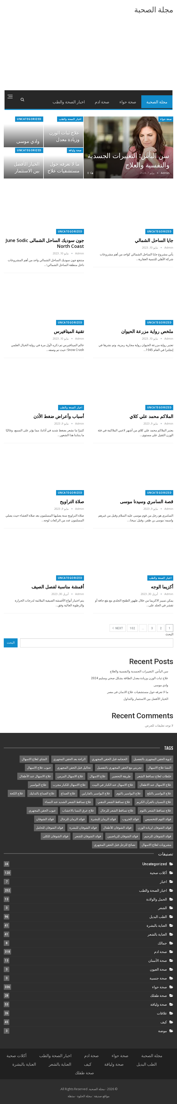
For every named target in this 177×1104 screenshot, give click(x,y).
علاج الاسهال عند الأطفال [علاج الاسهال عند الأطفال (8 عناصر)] (35, 776)
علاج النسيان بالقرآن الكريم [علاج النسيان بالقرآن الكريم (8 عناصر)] (154, 802)
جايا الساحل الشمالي (154, 240)
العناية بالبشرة (157, 925)
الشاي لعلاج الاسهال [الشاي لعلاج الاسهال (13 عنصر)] (34, 759)
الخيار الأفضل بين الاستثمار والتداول (26, 170)
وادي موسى (27, 140)
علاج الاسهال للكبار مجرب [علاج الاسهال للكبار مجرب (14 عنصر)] (69, 785)
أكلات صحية (158, 873)
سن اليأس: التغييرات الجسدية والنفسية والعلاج (128, 160)
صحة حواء (127, 102)
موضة (162, 1031)
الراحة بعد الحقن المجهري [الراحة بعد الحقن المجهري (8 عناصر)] (69, 759)
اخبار (163, 882)
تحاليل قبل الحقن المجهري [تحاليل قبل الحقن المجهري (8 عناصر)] (74, 767)
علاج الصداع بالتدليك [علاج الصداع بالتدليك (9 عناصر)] (42, 793)
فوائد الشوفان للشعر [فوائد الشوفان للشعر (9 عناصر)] (88, 836)
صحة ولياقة (75, 150)
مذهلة (71, 1096)
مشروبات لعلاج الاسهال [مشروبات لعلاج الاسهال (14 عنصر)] (156, 845)
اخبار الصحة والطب (70, 119)
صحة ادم (102, 102)
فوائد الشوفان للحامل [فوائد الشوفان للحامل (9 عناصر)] (49, 827)
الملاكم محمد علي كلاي (151, 416)
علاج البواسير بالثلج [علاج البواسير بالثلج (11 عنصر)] (159, 793)
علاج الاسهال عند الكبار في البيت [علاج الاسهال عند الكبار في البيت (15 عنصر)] (112, 785)
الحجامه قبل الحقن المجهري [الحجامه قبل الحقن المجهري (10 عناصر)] (109, 759)
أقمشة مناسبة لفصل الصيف (57, 587)
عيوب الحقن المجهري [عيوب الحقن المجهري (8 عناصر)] (42, 810)
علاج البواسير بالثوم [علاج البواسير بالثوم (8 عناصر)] (128, 793)
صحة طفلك (158, 996)
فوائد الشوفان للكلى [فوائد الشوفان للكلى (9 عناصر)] (55, 836)
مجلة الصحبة (153, 9)
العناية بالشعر (157, 934)
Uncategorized (29, 119)
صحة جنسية (158, 978)
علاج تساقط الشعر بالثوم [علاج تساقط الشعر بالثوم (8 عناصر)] (155, 810)
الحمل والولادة (156, 899)
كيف (163, 1022)
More (80, 102)
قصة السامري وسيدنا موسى (146, 501)
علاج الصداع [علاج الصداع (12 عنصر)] (68, 793)
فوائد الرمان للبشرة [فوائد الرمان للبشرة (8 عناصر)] (103, 819)
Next (117, 628)
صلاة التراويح (72, 501)
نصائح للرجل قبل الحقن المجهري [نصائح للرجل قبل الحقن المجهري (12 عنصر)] (114, 845)
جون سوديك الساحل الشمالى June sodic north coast (45, 243)
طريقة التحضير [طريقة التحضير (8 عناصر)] (121, 776)
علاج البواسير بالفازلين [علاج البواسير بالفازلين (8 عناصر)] (96, 793)
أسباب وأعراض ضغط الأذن (58, 416)
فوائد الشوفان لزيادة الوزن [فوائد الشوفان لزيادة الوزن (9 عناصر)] (154, 827)
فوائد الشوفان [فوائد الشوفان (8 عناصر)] (45, 819)
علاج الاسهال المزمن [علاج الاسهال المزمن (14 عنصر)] (70, 776)
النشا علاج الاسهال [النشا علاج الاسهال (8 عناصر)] (159, 767)
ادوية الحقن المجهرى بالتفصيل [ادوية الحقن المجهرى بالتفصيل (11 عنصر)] (152, 759)
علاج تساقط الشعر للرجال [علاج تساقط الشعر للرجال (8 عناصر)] (117, 810)
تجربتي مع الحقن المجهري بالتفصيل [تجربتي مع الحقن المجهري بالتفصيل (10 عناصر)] (119, 767)
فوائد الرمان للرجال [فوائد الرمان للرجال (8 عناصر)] (72, 819)
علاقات (162, 1013)
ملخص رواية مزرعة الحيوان (147, 331)
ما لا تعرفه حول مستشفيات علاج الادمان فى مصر (63, 170)
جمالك (162, 943)
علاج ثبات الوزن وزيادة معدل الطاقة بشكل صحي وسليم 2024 (129, 678)
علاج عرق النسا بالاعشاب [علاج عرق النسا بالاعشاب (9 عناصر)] (78, 810)
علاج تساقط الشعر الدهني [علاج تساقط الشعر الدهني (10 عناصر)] (114, 802)
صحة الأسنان (157, 961)
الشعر (162, 908)
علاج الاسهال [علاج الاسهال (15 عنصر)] (98, 776)
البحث (169, 634)
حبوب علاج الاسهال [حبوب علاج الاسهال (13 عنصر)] (39, 767)
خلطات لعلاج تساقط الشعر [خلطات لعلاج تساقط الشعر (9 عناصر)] (154, 776)
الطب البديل (158, 917)
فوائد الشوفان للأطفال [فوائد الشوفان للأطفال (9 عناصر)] (117, 827)
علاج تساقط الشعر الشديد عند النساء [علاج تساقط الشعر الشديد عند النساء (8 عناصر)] (68, 802)
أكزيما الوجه (162, 587)
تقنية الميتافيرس (69, 331)
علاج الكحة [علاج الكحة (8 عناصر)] (16, 793)
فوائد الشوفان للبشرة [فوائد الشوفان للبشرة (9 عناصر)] (83, 827)
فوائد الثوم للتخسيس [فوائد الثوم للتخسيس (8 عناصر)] (158, 819)
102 (132, 628)
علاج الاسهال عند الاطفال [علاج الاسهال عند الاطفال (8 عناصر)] (155, 785)
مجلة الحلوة (84, 1096)
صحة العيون (158, 969)
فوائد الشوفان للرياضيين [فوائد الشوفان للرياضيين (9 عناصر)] (122, 836)
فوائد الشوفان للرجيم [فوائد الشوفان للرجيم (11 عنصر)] (157, 836)
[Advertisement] (88, 52)
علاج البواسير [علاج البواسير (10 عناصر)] (38, 785)
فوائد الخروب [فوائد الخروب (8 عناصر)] (130, 819)
